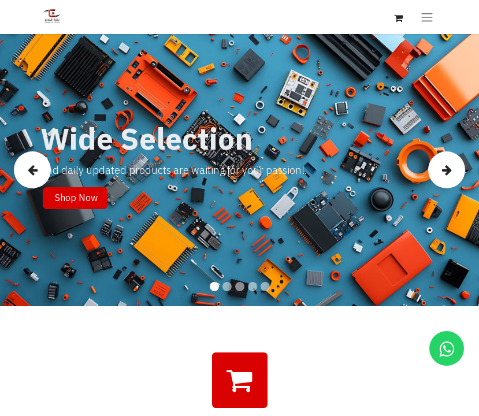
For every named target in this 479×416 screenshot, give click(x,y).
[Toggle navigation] (427, 17)
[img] (33, 170)
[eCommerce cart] (398, 16)
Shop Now (75, 198)
